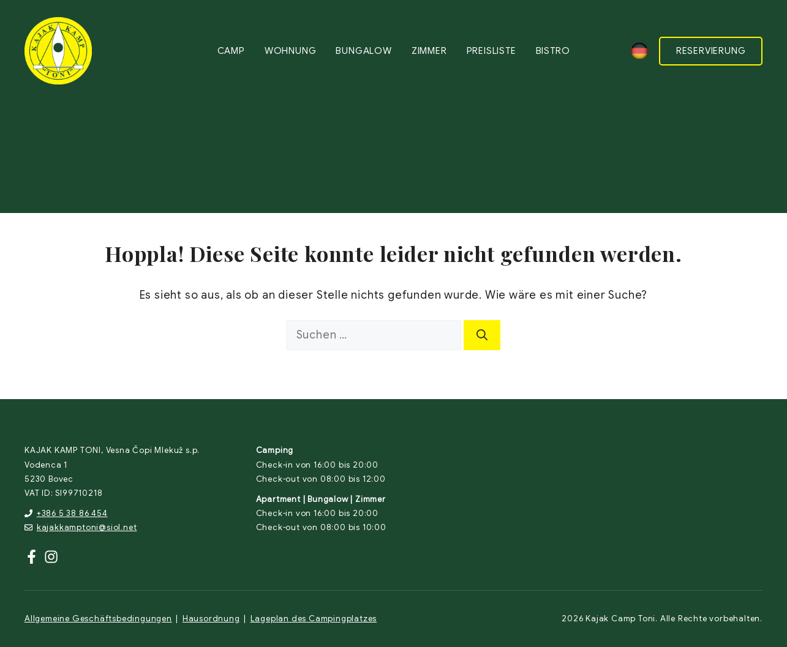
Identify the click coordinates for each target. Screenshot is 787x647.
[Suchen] (482, 335)
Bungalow (363, 50)
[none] (639, 51)
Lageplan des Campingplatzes (313, 618)
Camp (231, 50)
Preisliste (491, 50)
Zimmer (429, 50)
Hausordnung (211, 618)
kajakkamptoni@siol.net (87, 527)
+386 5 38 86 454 (72, 513)
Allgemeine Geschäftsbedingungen (98, 618)
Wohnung (291, 50)
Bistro (553, 50)
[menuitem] (639, 51)
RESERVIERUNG (711, 50)
